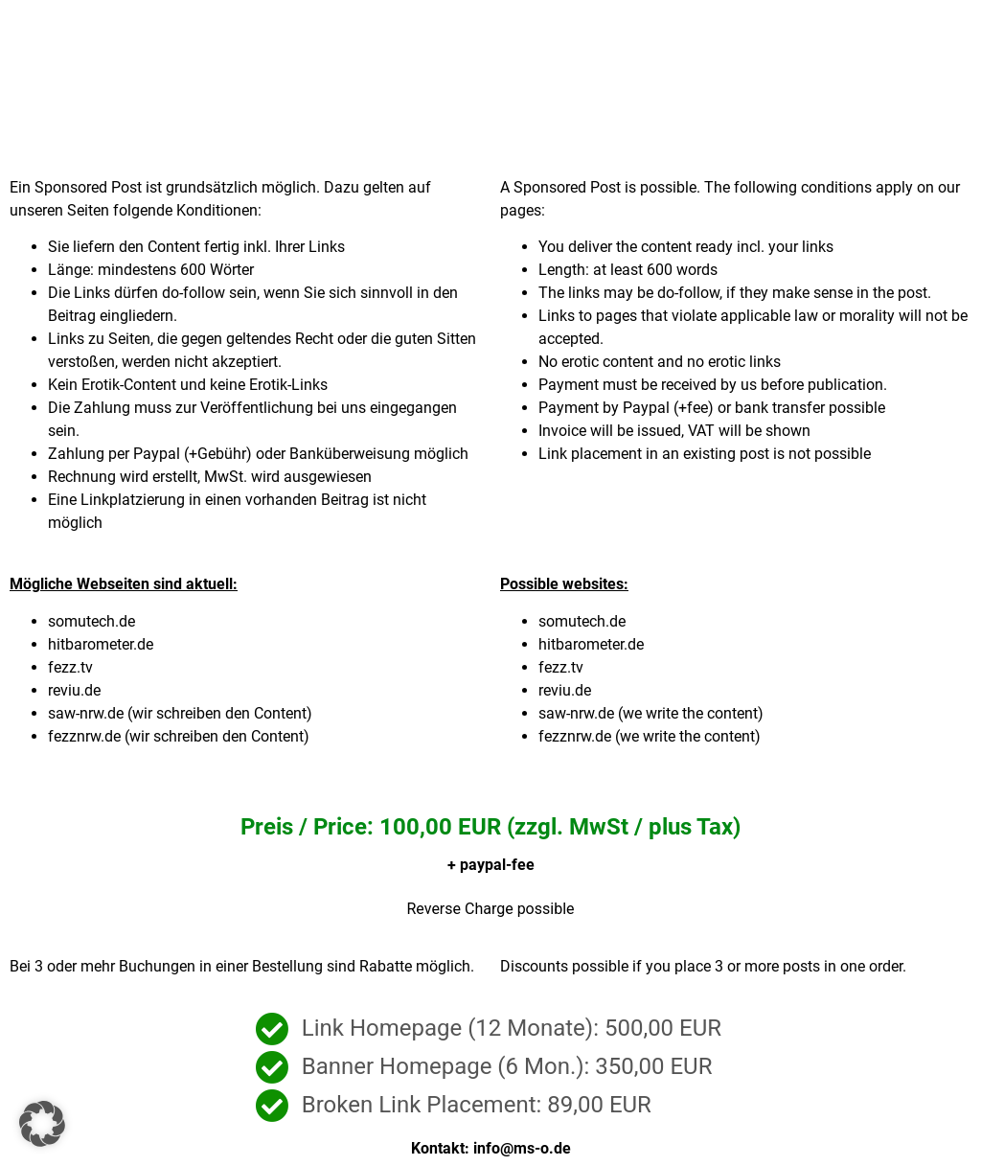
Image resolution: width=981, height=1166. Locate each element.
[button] (42, 1124)
